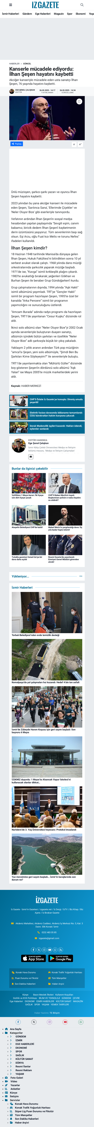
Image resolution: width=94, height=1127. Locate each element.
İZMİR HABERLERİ (45, 1001)
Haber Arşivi (56, 984)
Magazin (59, 13)
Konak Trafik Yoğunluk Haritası (65, 972)
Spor (69, 13)
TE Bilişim (55, 1013)
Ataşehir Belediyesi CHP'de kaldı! (27, 527)
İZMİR (16, 1040)
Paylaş (17, 144)
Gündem (27, 13)
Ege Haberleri (42, 13)
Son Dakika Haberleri (24, 984)
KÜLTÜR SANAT (63, 1001)
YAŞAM (45, 1004)
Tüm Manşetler (57, 978)
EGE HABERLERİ (22, 1044)
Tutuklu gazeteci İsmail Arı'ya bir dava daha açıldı (27, 558)
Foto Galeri (14, 1077)
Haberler (14, 63)
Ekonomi (81, 13)
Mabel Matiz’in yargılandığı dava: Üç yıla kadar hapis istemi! (65, 528)
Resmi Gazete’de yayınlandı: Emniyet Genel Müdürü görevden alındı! (63, 559)
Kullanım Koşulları (64, 994)
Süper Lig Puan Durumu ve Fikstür (32, 1111)
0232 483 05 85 (49, 932)
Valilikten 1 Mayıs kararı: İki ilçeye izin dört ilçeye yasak (27, 496)
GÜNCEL (27, 63)
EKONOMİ (30, 1001)
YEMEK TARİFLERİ (60, 1004)
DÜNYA (17, 1062)
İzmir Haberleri (10, 13)
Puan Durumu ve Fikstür (25, 978)
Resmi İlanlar (20, 1066)
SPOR (37, 1004)
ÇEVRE (76, 998)
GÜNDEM (66, 998)
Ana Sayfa (13, 1029)
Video (11, 1081)
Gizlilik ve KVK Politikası (25, 998)
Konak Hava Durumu (24, 972)
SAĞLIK (29, 1004)
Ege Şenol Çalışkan (38, 443)
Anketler (12, 1088)
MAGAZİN (78, 1001)
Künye (24, 994)
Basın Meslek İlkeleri (43, 994)
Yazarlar (12, 1085)
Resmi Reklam (21, 1070)
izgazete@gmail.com (49, 938)
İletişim (12, 1096)
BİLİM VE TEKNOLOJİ (49, 998)
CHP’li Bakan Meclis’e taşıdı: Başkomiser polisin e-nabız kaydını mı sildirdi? (64, 497)
